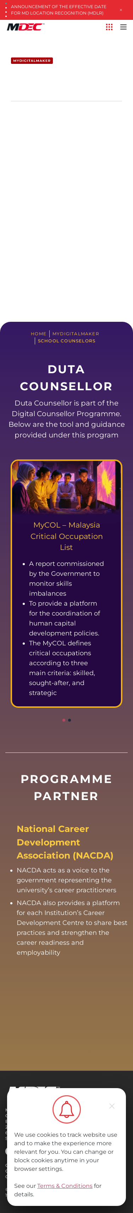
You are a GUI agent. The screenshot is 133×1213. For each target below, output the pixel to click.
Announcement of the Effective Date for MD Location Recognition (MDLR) (58, 10)
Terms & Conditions (65, 1185)
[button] (63, 720)
